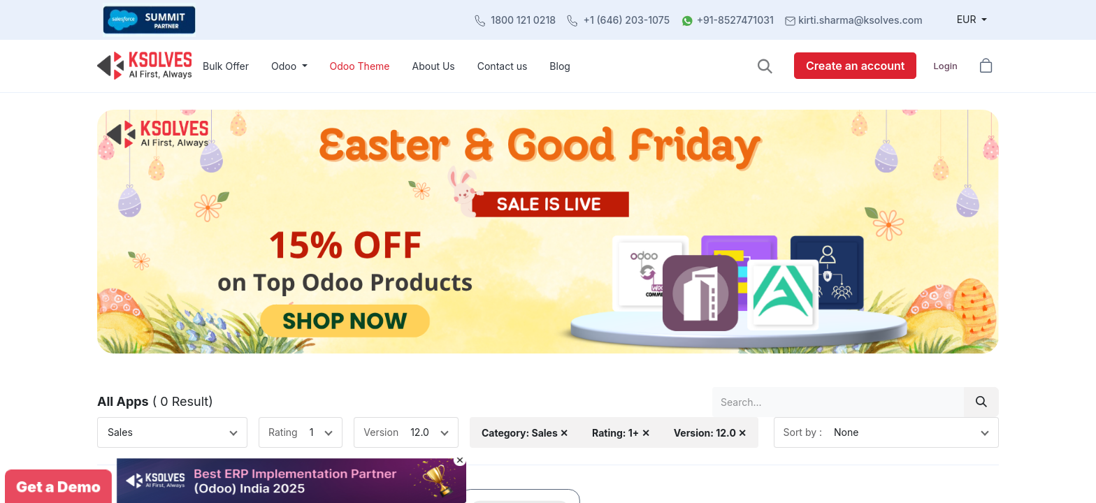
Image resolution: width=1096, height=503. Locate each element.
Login (945, 65)
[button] (765, 66)
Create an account (855, 66)
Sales (120, 432)
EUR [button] (968, 19)
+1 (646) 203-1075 (627, 20)
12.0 (419, 432)
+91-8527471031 (735, 20)
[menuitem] (226, 66)
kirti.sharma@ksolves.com (860, 20)
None (846, 432)
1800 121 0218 (523, 20)
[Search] (981, 402)
